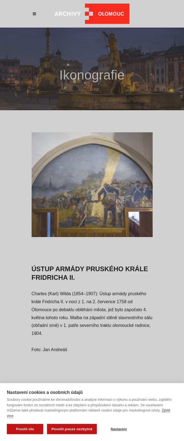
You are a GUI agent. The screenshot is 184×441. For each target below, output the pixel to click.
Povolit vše (25, 429)
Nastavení (119, 429)
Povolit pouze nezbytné (71, 429)
